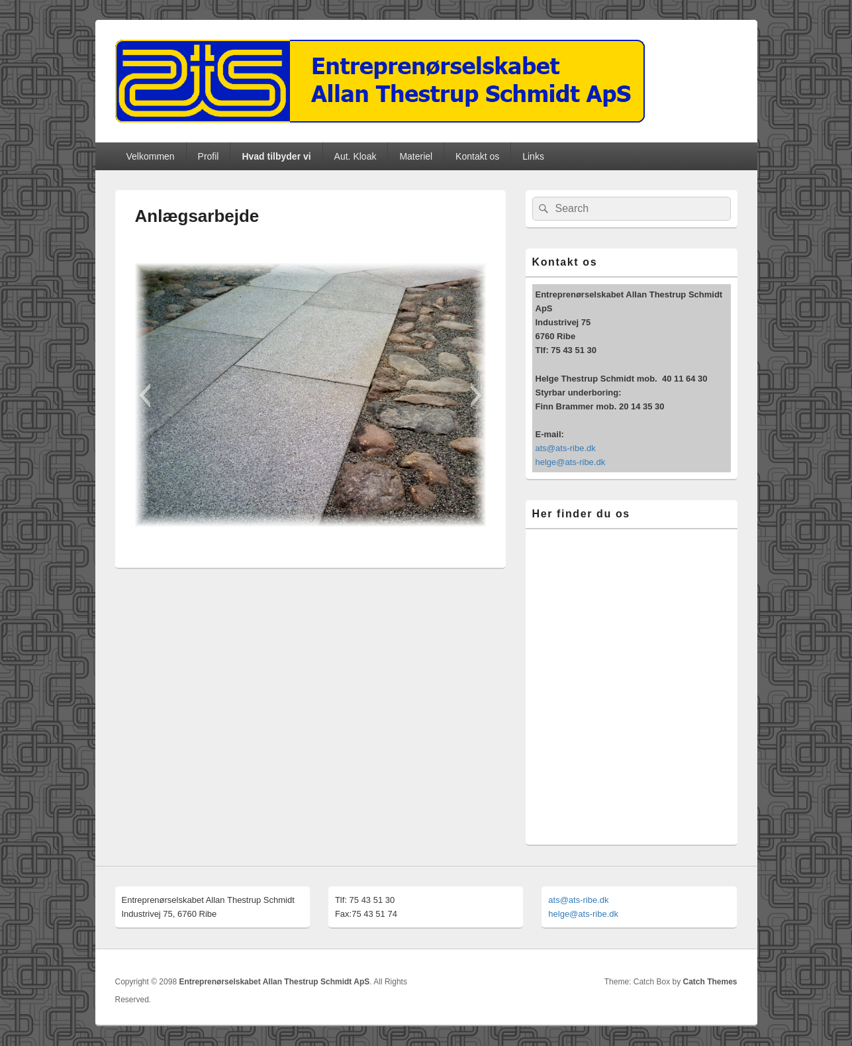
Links (533, 156)
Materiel (415, 156)
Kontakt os (477, 156)
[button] (144, 395)
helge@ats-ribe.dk (571, 462)
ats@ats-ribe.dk (566, 448)
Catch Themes (710, 981)
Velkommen (150, 156)
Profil (208, 156)
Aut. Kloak (355, 156)
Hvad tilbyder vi (276, 156)
